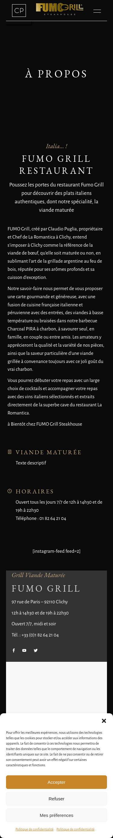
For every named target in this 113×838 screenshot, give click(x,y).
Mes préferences (57, 815)
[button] (104, 721)
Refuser (56, 798)
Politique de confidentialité (34, 829)
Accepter (56, 782)
